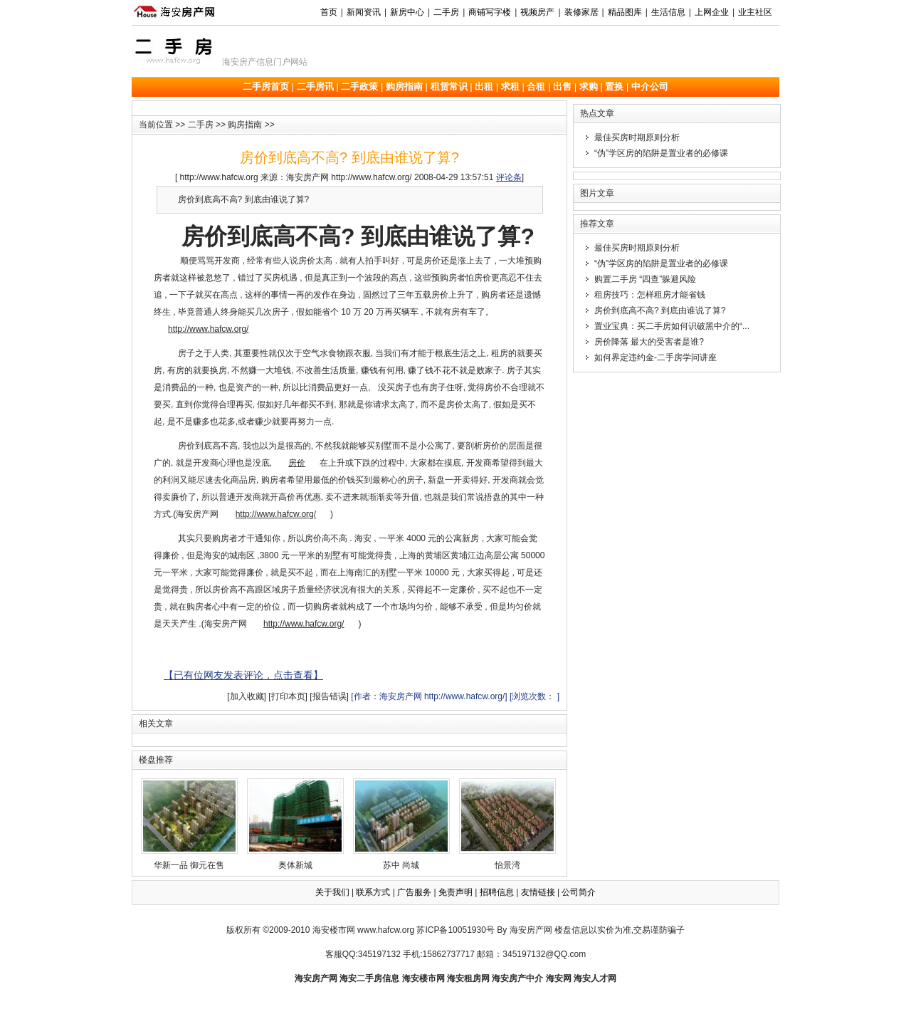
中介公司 (649, 86)
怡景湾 (507, 824)
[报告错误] (329, 696)
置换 (614, 86)
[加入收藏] (246, 696)
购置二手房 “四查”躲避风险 (645, 279)
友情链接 (538, 892)
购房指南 (404, 86)
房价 (296, 463)
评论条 (509, 177)
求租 (510, 86)
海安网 (559, 978)
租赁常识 (449, 86)
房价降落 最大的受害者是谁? (649, 342)
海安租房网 (468, 978)
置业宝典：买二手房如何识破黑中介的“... (671, 326)
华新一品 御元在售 (189, 824)
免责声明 (455, 892)
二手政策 (359, 86)
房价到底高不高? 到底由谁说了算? (660, 310)
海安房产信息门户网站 (264, 62)
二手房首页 (266, 86)
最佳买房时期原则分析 (637, 137)
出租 (484, 86)
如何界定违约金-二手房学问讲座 (655, 357)
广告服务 (414, 892)
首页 (328, 12)
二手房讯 (315, 86)
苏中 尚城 (401, 824)
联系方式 (373, 892)
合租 (536, 86)
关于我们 (332, 892)
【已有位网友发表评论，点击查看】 (243, 675)
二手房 (201, 125)
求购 (588, 86)
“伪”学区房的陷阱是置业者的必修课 (661, 153)
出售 (562, 86)
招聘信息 (497, 892)
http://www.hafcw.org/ (208, 329)
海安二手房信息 (369, 978)
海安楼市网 (333, 930)
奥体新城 (295, 824)
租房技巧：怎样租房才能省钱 (649, 295)
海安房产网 (316, 978)
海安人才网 (595, 978)
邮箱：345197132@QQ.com (531, 954)
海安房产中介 (517, 978)
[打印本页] (287, 696)
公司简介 (579, 892)
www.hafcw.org (385, 930)
